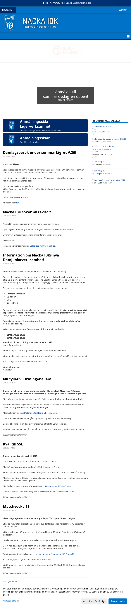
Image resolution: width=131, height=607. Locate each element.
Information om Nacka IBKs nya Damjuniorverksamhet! (31, 257)
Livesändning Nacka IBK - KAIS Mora (67, 429)
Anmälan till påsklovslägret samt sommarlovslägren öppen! (103, 149)
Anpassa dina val (11, 600)
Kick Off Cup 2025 (99, 161)
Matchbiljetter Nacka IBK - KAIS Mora (40, 412)
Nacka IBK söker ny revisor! (27, 212)
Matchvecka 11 (16, 506)
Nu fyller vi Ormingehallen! (27, 379)
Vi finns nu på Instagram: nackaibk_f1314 (108, 180)
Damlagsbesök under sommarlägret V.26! (39, 152)
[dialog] (65, 595)
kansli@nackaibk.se (12, 345)
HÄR (18, 202)
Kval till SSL (13, 444)
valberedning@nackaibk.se (42, 245)
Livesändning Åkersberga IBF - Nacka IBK (56, 554)
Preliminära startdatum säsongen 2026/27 (109, 139)
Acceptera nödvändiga (94, 601)
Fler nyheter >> (10, 581)
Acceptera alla (118, 601)
